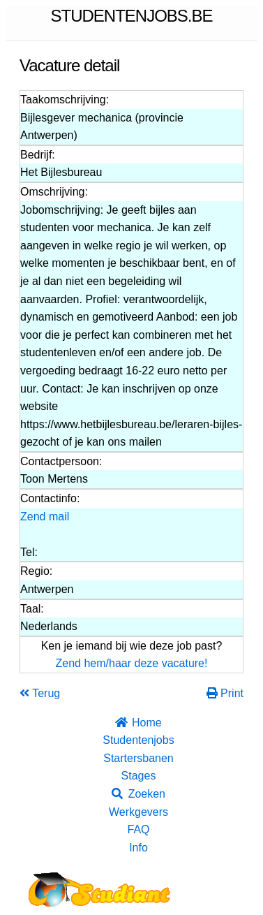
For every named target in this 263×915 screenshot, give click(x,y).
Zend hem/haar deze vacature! (132, 663)
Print (224, 693)
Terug (40, 693)
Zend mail (44, 516)
